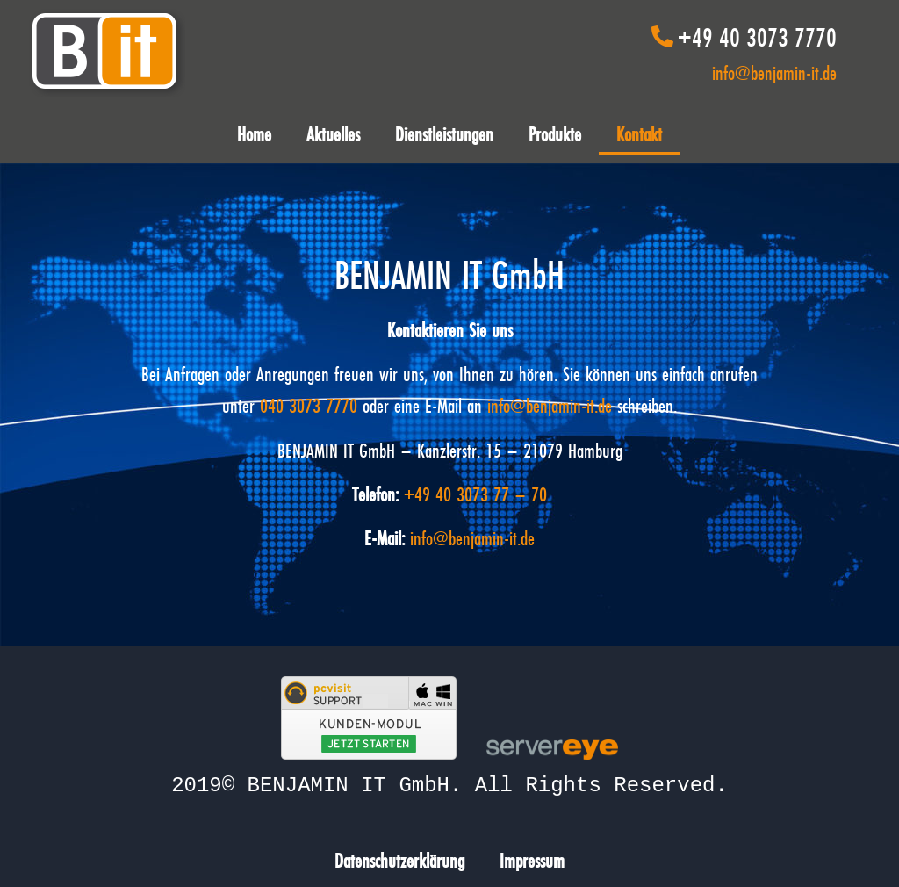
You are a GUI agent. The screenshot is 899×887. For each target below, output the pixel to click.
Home (254, 134)
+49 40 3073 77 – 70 (475, 494)
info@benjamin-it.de (774, 72)
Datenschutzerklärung (399, 857)
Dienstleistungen (444, 134)
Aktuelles (333, 134)
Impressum (532, 857)
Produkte (555, 134)
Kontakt (639, 134)
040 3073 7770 (308, 405)
